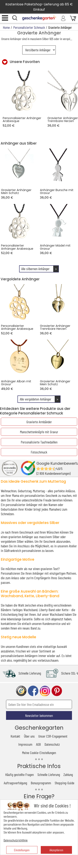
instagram (45, 691)
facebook (33, 691)
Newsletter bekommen (39, 715)
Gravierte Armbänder (39, 421)
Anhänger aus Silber (19, 143)
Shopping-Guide (64, 783)
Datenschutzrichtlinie (16, 840)
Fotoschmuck (39, 452)
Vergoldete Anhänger (20, 279)
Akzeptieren (56, 850)
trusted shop (21, 691)
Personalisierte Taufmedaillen (39, 442)
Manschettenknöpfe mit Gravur (39, 431)
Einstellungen (22, 850)
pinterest (57, 691)
